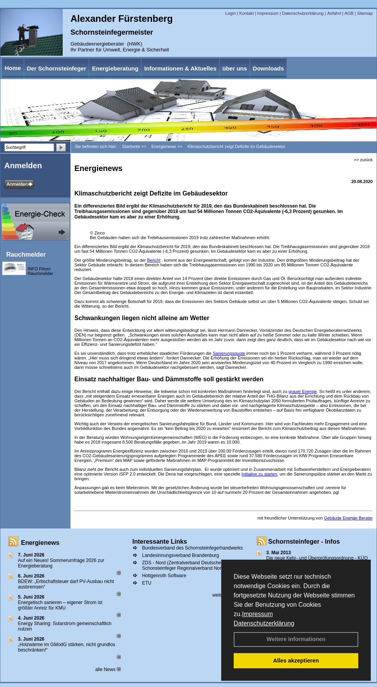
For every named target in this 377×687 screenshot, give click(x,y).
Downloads (268, 68)
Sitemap (365, 13)
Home (13, 68)
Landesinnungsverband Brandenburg (180, 555)
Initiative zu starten (259, 474)
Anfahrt (334, 13)
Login (230, 13)
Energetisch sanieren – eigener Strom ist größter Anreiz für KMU (60, 605)
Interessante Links (159, 541)
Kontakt (246, 13)
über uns (234, 68)
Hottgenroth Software (164, 575)
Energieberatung (115, 68)
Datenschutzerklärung (264, 623)
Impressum (257, 614)
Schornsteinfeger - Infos (304, 541)
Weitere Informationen (296, 639)
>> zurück (363, 159)
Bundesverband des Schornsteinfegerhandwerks (192, 548)
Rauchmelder (26, 254)
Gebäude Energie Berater (348, 518)
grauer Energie (303, 391)
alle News (107, 669)
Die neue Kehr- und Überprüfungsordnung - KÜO (317, 558)
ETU (147, 583)
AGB (348, 13)
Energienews (40, 542)
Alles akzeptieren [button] (296, 660)
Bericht (153, 260)
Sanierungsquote (229, 353)
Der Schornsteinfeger (56, 68)
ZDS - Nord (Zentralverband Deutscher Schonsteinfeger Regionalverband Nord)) (184, 565)
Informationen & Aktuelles (180, 68)
